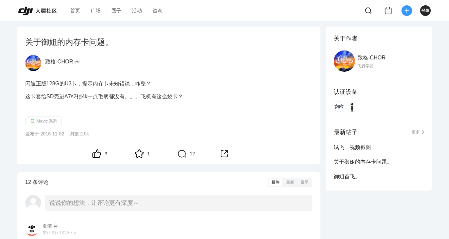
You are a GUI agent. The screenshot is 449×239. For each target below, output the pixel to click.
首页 (75, 10)
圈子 (116, 10)
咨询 (158, 10)
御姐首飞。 (347, 176)
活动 (137, 10)
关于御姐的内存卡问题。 (363, 162)
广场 (96, 10)
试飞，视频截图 (352, 147)
